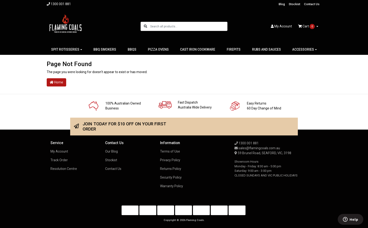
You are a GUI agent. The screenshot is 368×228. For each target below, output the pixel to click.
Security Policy (171, 177)
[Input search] (188, 26)
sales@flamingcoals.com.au (257, 148)
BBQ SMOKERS (104, 49)
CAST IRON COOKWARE (197, 49)
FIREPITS (234, 49)
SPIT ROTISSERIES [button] (65, 49)
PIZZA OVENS (158, 49)
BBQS (132, 49)
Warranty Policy (171, 186)
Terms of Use (170, 151)
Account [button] (281, 26)
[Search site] (145, 26)
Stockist (294, 4)
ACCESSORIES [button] (303, 49)
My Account (59, 151)
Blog (282, 4)
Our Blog (111, 151)
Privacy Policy (170, 160)
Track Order (59, 160)
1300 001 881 (246, 143)
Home (56, 82)
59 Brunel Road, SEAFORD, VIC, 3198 (262, 153)
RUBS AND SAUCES (266, 49)
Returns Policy (170, 169)
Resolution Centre (63, 169)
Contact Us (311, 4)
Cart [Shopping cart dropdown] (306, 26)
